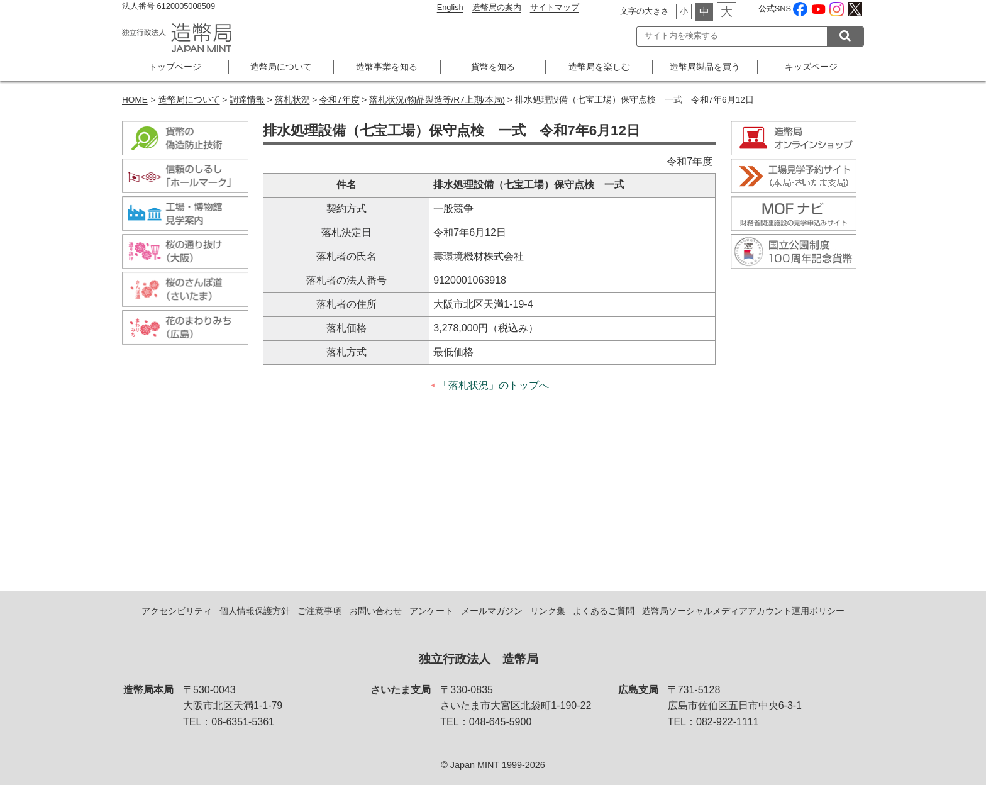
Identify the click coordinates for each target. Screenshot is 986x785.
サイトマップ (554, 7)
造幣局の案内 (496, 7)
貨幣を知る (493, 67)
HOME (135, 99)
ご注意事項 (319, 611)
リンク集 (547, 611)
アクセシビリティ (176, 611)
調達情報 (247, 99)
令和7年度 (339, 99)
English (450, 7)
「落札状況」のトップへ (493, 385)
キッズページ (811, 67)
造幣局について (281, 67)
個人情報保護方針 (254, 611)
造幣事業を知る (387, 67)
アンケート (431, 611)
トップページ (174, 67)
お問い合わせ (375, 611)
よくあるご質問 (603, 611)
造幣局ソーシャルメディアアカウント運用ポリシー (743, 611)
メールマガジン (492, 611)
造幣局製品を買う (705, 67)
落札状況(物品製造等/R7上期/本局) (437, 99)
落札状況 (292, 99)
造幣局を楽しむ (599, 67)
